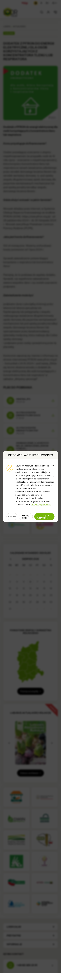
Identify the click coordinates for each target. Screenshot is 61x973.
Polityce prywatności (41, 504)
